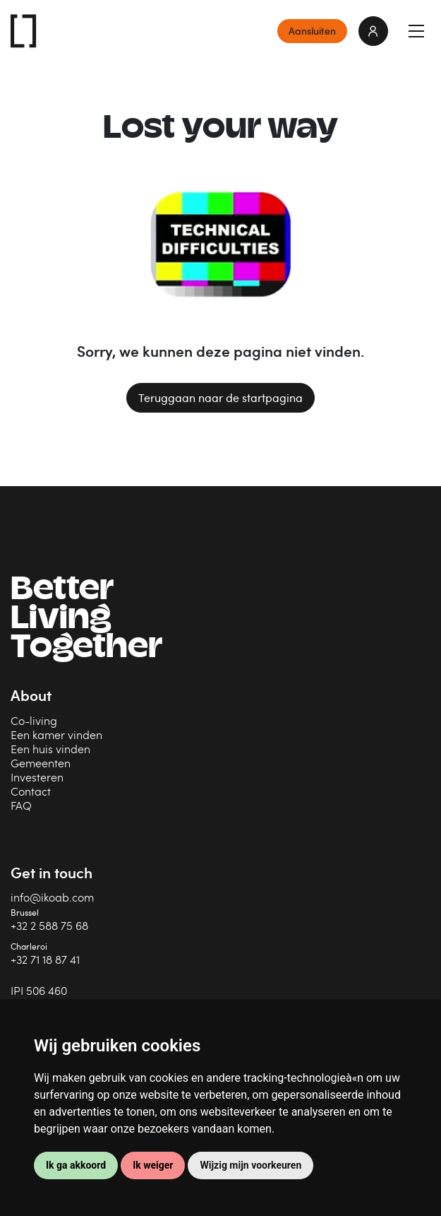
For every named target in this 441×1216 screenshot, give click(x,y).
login (373, 31)
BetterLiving (86, 620)
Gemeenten (41, 762)
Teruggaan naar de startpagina (220, 398)
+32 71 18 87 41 (45, 959)
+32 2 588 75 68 (49, 925)
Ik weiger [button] (153, 1165)
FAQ (21, 805)
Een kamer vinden (56, 734)
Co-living (34, 720)
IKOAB (24, 31)
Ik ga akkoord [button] (76, 1165)
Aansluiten (312, 30)
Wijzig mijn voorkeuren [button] (250, 1165)
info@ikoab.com (52, 897)
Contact (31, 791)
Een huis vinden (50, 748)
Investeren (37, 776)
